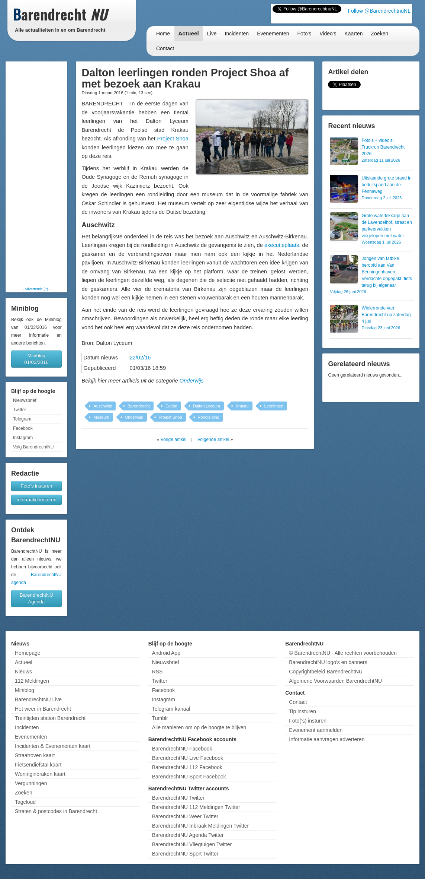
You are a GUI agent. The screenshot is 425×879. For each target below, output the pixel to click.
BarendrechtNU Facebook (182, 749)
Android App (166, 653)
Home (163, 34)
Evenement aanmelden (315, 730)
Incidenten (237, 34)
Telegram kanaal (171, 709)
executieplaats (281, 245)
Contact (165, 48)
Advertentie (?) (36, 289)
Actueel (188, 33)
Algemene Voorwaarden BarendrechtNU (335, 681)
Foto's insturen (36, 486)
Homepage (28, 653)
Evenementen (273, 34)
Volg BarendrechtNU (33, 447)
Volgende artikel (213, 439)
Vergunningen (31, 783)
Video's (327, 34)
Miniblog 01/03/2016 (36, 359)
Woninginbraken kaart (40, 774)
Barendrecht (139, 406)
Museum (101, 417)
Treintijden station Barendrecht (50, 718)
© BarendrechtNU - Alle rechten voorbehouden (343, 653)
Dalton (171, 406)
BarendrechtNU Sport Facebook (189, 777)
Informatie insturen (36, 499)
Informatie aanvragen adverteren (326, 739)
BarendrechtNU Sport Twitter (185, 854)
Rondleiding (208, 417)
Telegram (22, 419)
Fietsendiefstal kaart (38, 765)
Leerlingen (273, 406)
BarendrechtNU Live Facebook (187, 758)
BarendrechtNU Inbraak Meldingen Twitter (200, 826)
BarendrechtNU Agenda (36, 598)
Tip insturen (302, 711)
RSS (157, 672)
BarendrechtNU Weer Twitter (185, 816)
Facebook (23, 428)
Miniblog (24, 690)
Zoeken (380, 34)
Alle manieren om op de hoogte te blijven (199, 727)
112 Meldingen (32, 681)
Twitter (19, 409)
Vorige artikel (173, 439)
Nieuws (23, 672)
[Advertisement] (36, 174)
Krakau (242, 406)
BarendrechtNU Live (38, 699)
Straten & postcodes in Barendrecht (56, 811)
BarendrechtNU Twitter (178, 798)
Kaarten (353, 34)
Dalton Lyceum (206, 406)
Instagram (23, 437)
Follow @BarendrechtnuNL (379, 11)
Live (212, 34)
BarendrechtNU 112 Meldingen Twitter (196, 807)
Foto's (304, 34)
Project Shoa (172, 139)
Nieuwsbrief (24, 400)
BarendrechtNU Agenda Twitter (188, 835)
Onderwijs (192, 381)
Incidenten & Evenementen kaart (52, 746)
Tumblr (160, 718)
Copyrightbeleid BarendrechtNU (326, 672)
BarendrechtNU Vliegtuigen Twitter (192, 844)
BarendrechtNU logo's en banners (328, 662)
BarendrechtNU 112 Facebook (187, 767)
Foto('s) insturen (307, 721)
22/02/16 (140, 358)
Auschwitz (102, 406)
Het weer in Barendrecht (43, 709)
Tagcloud (25, 802)
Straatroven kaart (35, 755)
